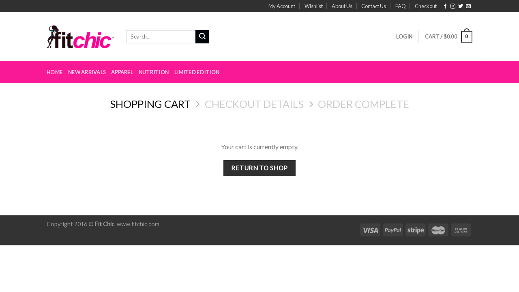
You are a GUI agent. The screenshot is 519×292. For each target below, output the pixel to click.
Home (54, 72)
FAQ (400, 6)
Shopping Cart (150, 104)
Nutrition (154, 72)
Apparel (122, 72)
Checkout (426, 6)
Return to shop (259, 168)
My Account (281, 6)
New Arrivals (86, 72)
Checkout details (254, 104)
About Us (342, 6)
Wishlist (314, 6)
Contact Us (373, 6)
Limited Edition (196, 72)
